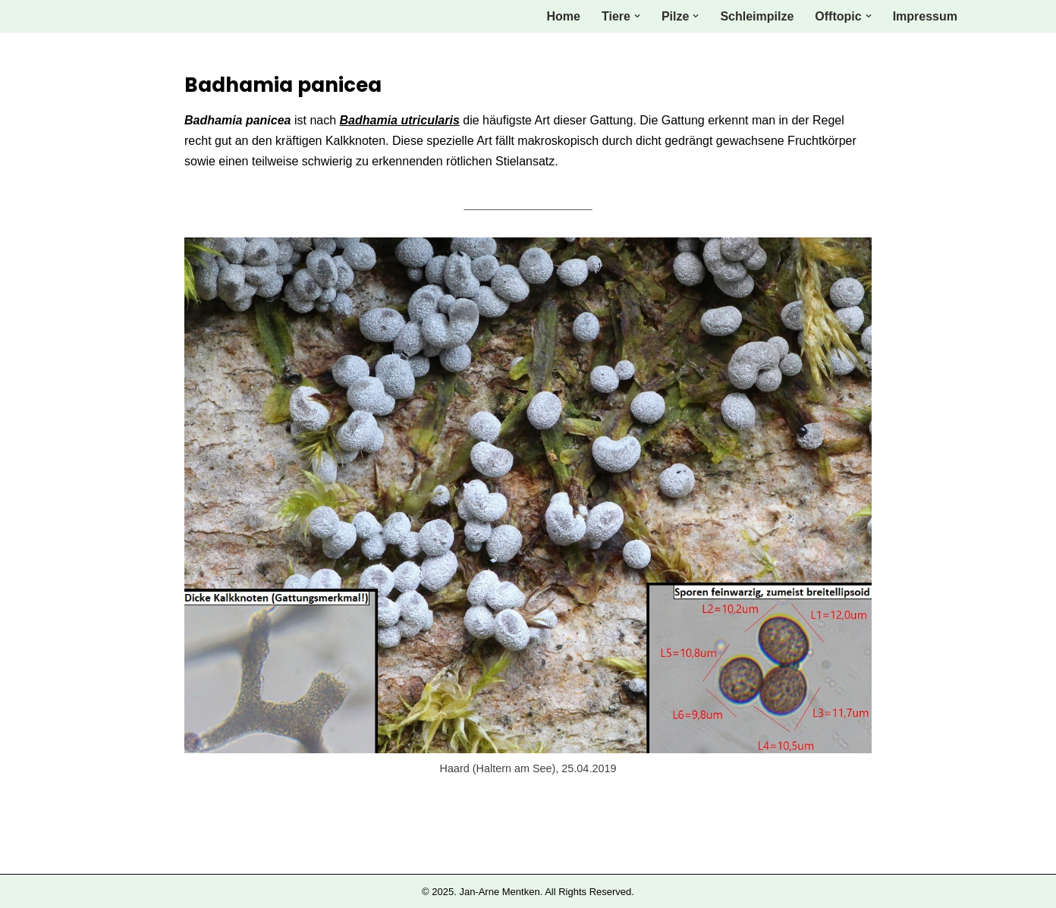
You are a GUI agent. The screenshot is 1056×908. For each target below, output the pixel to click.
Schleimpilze (757, 16)
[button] (637, 16)
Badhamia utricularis (400, 120)
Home (563, 16)
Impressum (925, 16)
